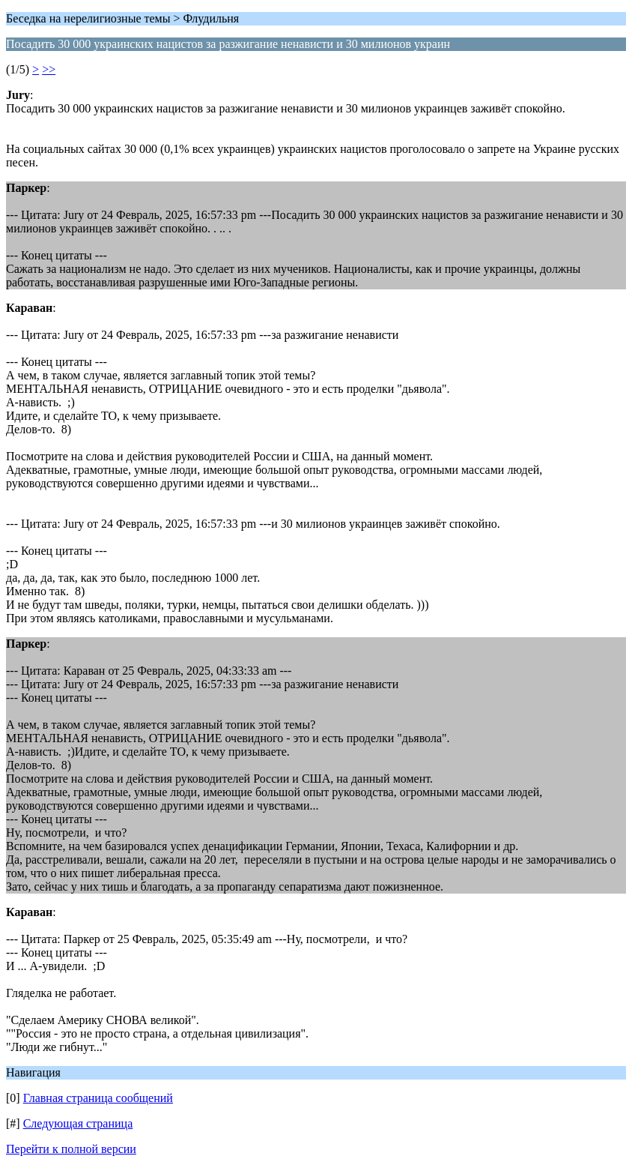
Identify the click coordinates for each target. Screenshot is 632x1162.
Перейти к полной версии (71, 1149)
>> (48, 69)
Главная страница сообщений (98, 1098)
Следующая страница (78, 1123)
